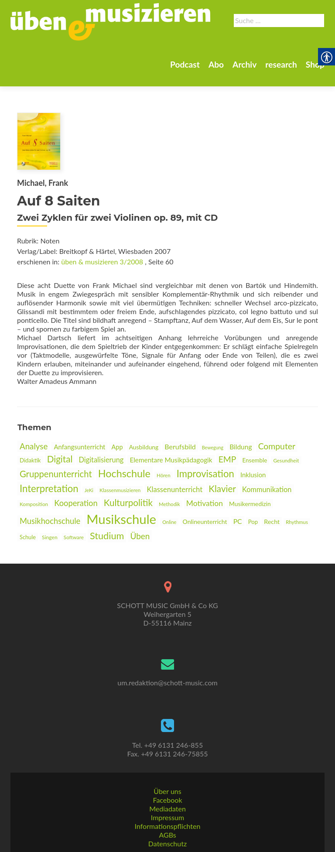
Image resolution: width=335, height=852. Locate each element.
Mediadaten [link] (167, 808)
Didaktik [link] (30, 460)
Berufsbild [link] (179, 446)
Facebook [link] (167, 800)
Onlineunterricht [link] (205, 521)
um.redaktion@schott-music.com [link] (167, 682)
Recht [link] (272, 521)
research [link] (210, 79)
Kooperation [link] (75, 503)
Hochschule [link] (124, 473)
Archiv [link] (171, 79)
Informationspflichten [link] (168, 826)
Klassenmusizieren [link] (119, 490)
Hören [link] (164, 475)
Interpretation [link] (49, 488)
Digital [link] (60, 459)
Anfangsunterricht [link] (79, 447)
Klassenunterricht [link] (175, 489)
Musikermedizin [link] (250, 503)
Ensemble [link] (255, 460)
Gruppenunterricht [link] (56, 474)
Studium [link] (107, 535)
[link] (164, 48)
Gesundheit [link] (286, 460)
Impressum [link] (167, 817)
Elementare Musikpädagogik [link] (171, 460)
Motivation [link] (204, 503)
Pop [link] (253, 521)
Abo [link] (141, 79)
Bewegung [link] (212, 447)
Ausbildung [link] (144, 447)
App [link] (117, 447)
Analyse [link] (34, 446)
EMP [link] (227, 459)
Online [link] (169, 522)
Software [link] (74, 537)
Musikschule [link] (121, 519)
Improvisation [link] (205, 473)
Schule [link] (28, 537)
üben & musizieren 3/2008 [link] (102, 261)
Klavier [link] (222, 488)
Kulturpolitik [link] (128, 502)
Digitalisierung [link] (101, 459)
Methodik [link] (169, 504)
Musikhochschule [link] (50, 521)
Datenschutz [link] (167, 843)
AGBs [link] (167, 835)
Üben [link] (140, 536)
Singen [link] (50, 537)
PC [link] (237, 521)
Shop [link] (245, 79)
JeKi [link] (89, 490)
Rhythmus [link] (297, 522)
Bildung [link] (240, 447)
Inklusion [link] (253, 475)
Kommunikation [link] (267, 489)
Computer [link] (276, 446)
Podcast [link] (108, 79)
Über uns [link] (167, 791)
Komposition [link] (34, 504)
